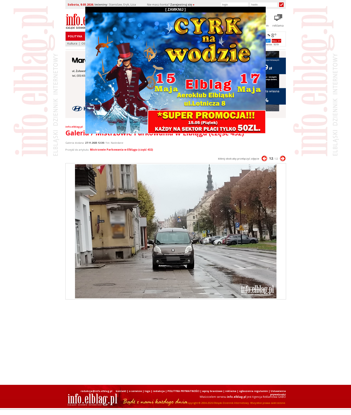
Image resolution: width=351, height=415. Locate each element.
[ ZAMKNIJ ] (175, 9)
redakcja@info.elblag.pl (96, 391)
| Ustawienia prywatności (277, 392)
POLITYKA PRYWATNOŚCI (183, 391)
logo (147, 391)
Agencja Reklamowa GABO (269, 397)
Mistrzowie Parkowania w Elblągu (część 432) (121, 150)
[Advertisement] (175, 342)
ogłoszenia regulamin (253, 391)
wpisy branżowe (212, 391)
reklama (230, 391)
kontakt (121, 391)
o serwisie (135, 391)
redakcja (159, 391)
